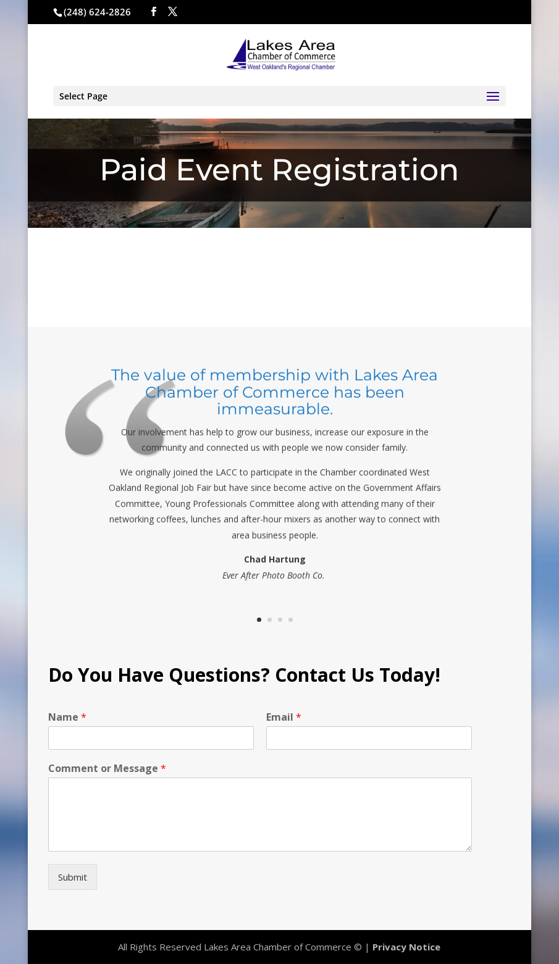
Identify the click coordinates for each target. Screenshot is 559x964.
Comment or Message (107, 768)
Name (67, 717)
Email (283, 717)
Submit (72, 877)
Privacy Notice (406, 947)
